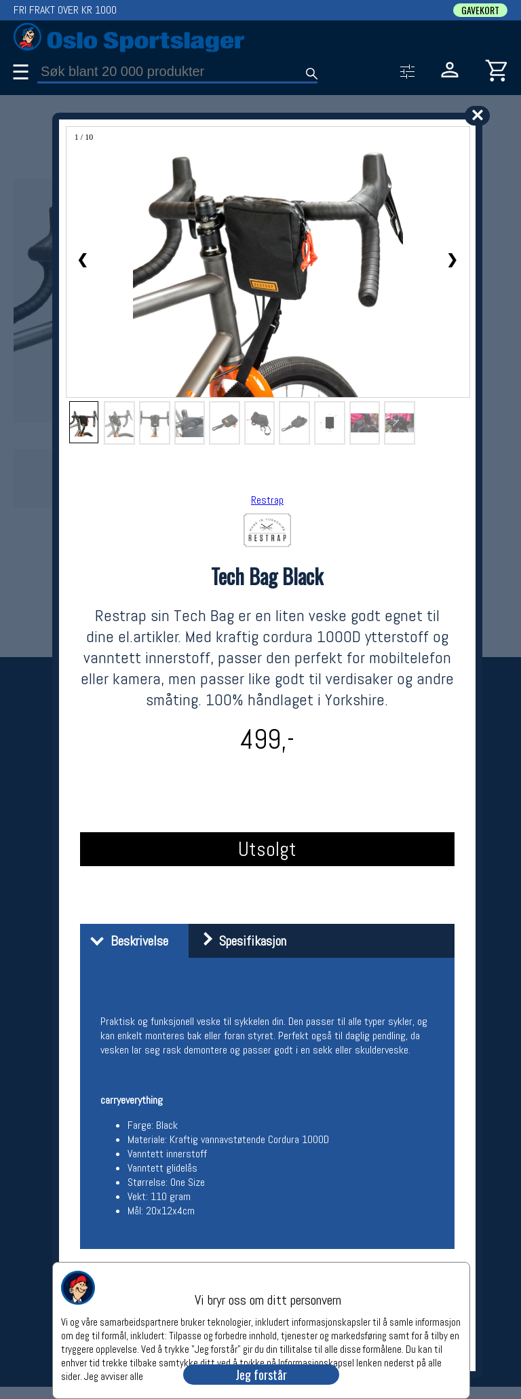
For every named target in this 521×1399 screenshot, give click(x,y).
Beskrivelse (125, 941)
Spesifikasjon (239, 941)
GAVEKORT (480, 10)
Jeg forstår (261, 1374)
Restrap (267, 500)
